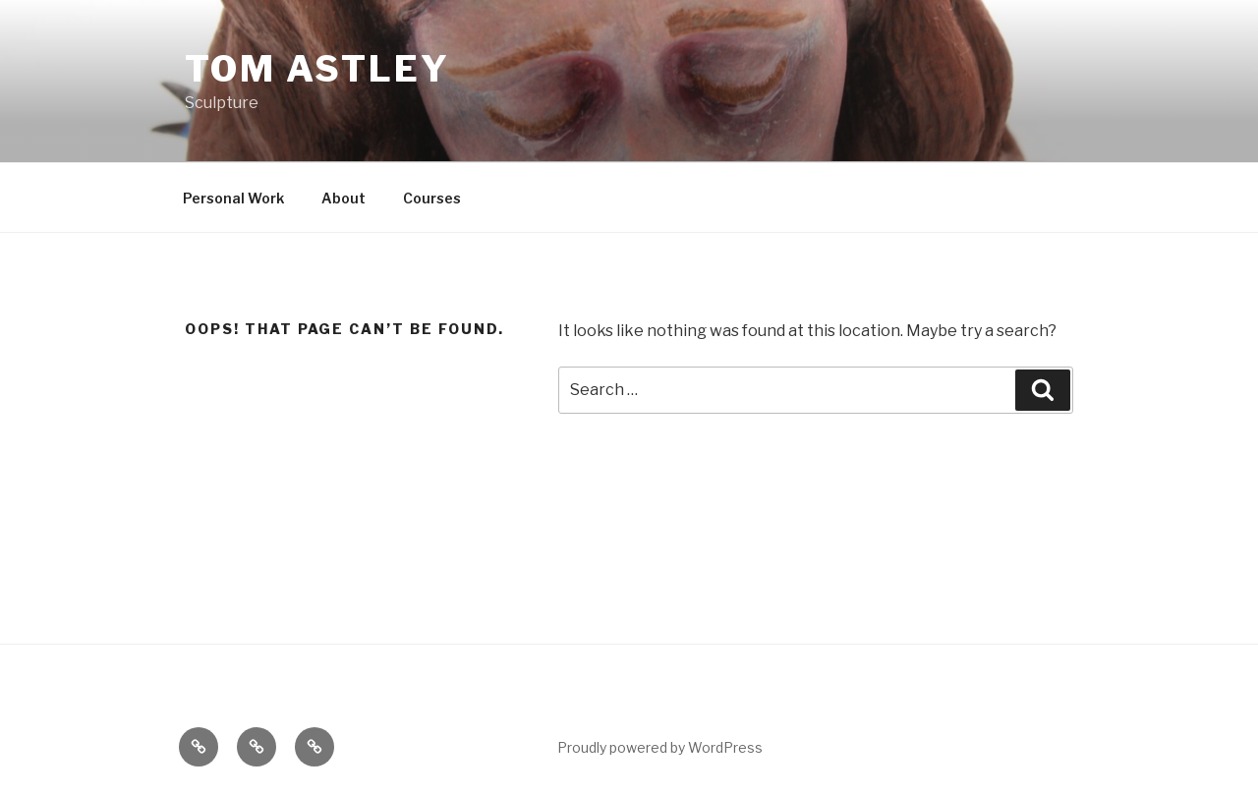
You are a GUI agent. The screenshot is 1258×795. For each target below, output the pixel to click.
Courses (432, 198)
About (343, 198)
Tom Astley (317, 68)
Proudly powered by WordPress (660, 747)
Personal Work (233, 198)
